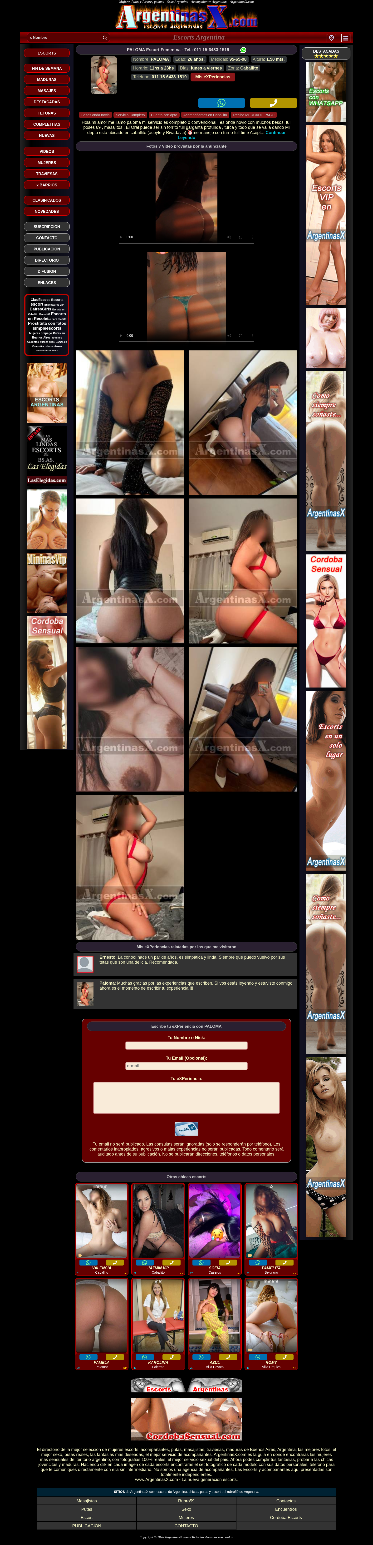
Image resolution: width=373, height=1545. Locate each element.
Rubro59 (186, 1506)
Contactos (286, 1506)
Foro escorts (59, 319)
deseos (58, 346)
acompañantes (155, 1455)
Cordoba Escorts (286, 1523)
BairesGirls (40, 309)
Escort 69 (44, 314)
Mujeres (186, 1523)
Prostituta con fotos (47, 323)
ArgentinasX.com (242, 2)
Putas (86, 1515)
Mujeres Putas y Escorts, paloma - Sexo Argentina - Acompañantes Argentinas (173, 2)
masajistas (194, 1455)
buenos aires (47, 342)
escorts (131, 1455)
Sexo (186, 1515)
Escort (87, 1523)
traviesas (215, 1455)
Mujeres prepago (40, 333)
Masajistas (87, 1506)
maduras (234, 1455)
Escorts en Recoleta (47, 316)
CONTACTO (186, 1531)
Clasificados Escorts (47, 300)
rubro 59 (49, 346)
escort (36, 304)
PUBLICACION (86, 1531)
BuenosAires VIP (54, 305)
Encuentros (286, 1515)
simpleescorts (47, 328)
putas (176, 1455)
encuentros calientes (47, 350)
